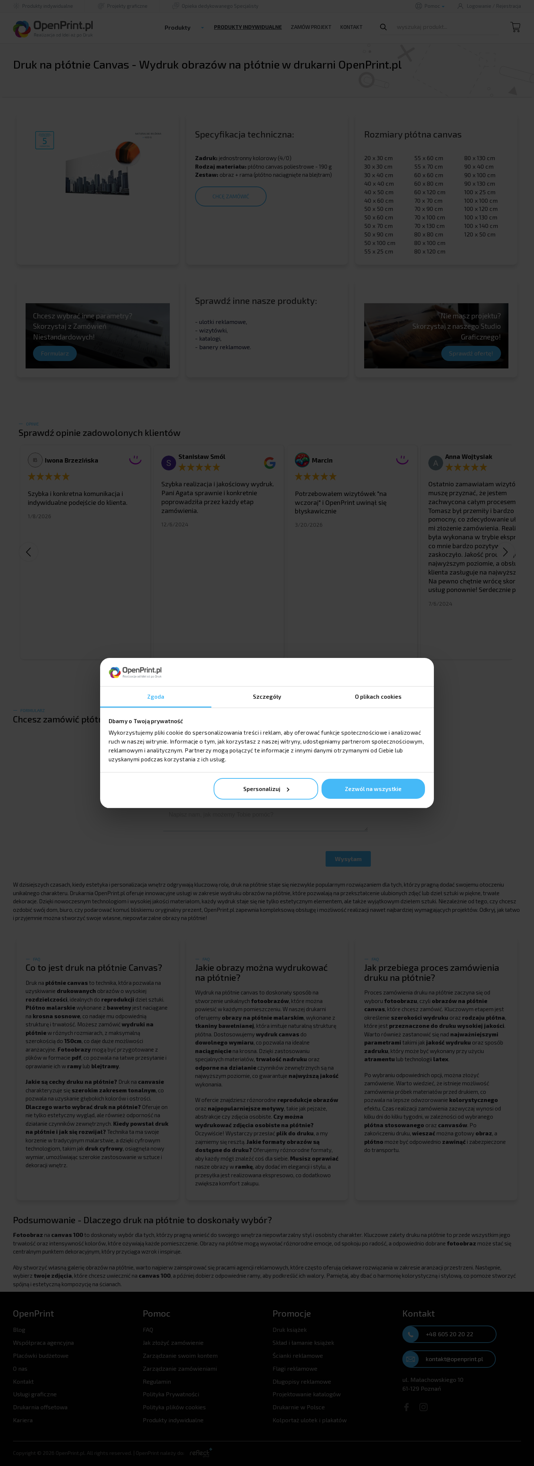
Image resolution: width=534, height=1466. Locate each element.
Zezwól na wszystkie (373, 788)
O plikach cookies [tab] (378, 696)
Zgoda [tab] (156, 696)
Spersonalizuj (266, 788)
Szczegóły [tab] (267, 696)
